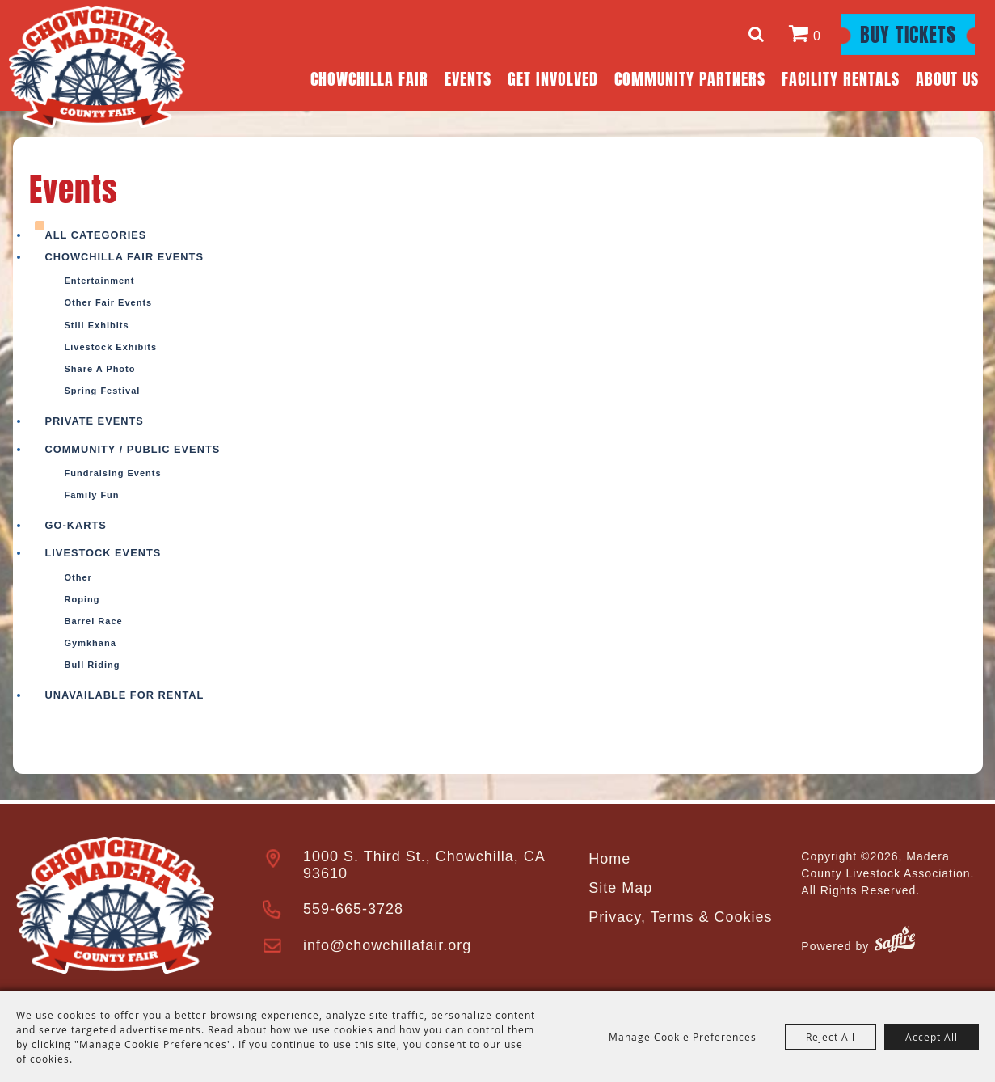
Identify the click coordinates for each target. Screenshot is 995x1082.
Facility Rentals (841, 77)
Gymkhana (90, 643)
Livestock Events (103, 553)
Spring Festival (103, 390)
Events (468, 77)
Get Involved (553, 77)
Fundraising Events (113, 473)
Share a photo (100, 369)
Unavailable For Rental (124, 695)
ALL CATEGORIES (96, 235)
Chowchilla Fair (369, 77)
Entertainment (100, 280)
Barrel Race (94, 621)
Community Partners (689, 77)
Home (609, 859)
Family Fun (92, 495)
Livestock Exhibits (111, 347)
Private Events (94, 421)
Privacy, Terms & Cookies (680, 917)
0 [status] (817, 36)
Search (758, 34)
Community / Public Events (133, 449)
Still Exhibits (97, 325)
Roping (82, 599)
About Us (947, 77)
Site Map (620, 888)
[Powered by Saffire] (895, 941)
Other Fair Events (109, 302)
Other (78, 577)
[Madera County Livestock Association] (97, 67)
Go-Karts (76, 525)
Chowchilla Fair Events (124, 257)
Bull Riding (92, 665)
